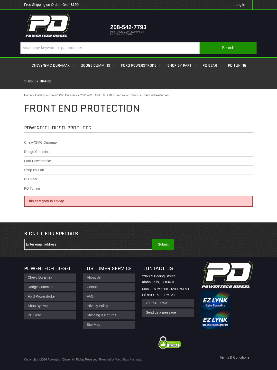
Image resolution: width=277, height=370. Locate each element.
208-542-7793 (156, 303)
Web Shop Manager (128, 359)
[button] (138, 48)
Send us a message (161, 312)
